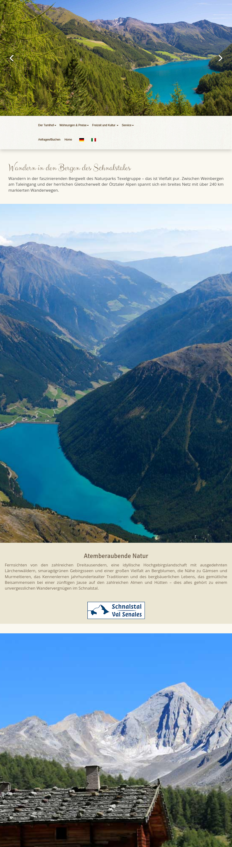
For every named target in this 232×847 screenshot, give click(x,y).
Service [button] (128, 125)
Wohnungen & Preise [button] (74, 125)
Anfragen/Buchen (50, 139)
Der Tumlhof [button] (47, 125)
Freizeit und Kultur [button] (105, 125)
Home (68, 139)
